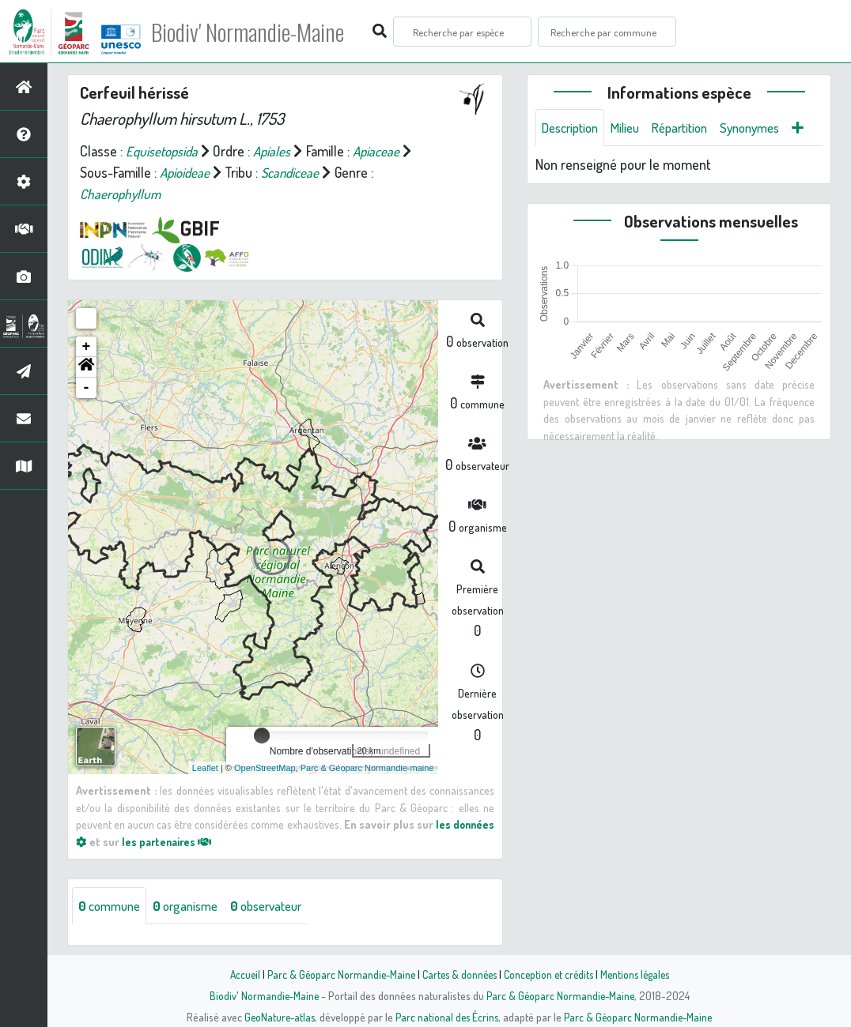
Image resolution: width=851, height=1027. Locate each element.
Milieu (633, 128)
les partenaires (215, 841)
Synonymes (769, 128)
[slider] (262, 735)
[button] (86, 367)
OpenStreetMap (265, 768)
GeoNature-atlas (276, 1017)
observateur (282, 906)
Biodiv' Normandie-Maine (259, 31)
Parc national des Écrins (447, 1017)
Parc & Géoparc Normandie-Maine (335, 974)
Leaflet (205, 768)
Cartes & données (457, 974)
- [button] (86, 387)
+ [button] (86, 346)
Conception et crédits (550, 974)
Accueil (236, 974)
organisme (194, 906)
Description (573, 128)
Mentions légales (640, 974)
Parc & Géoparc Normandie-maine (367, 768)
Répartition (693, 128)
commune (112, 906)
